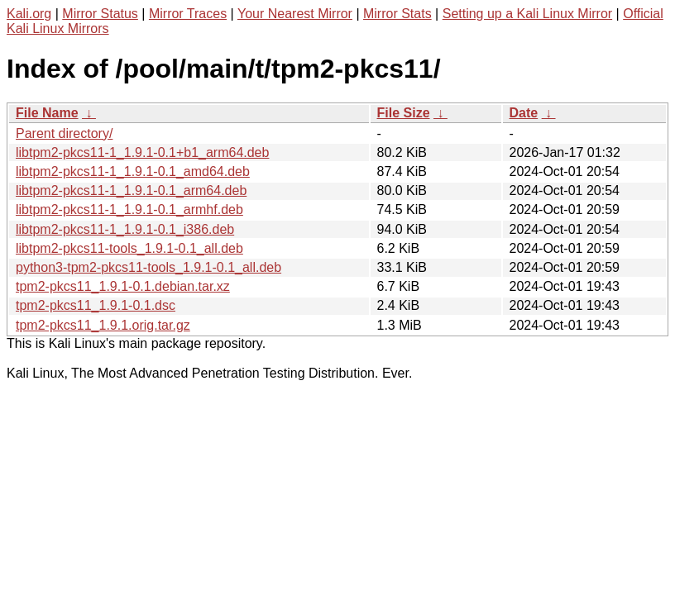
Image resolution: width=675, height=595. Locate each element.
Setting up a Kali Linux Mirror (527, 14)
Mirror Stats (397, 14)
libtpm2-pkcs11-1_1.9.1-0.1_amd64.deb (133, 171)
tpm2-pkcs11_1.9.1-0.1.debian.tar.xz (123, 286)
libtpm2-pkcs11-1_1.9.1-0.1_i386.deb (125, 229)
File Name (47, 113)
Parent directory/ (64, 133)
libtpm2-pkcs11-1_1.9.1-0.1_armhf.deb (129, 209)
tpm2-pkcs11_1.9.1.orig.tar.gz (103, 325)
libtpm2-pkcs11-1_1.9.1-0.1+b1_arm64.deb (142, 152)
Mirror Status (100, 14)
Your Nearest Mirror (294, 14)
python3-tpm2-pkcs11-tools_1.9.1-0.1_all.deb (148, 267)
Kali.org (29, 14)
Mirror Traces (188, 14)
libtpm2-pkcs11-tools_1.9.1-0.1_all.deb (129, 248)
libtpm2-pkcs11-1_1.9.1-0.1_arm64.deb (131, 190)
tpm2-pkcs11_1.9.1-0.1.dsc (95, 305)
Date (524, 113)
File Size (403, 113)
